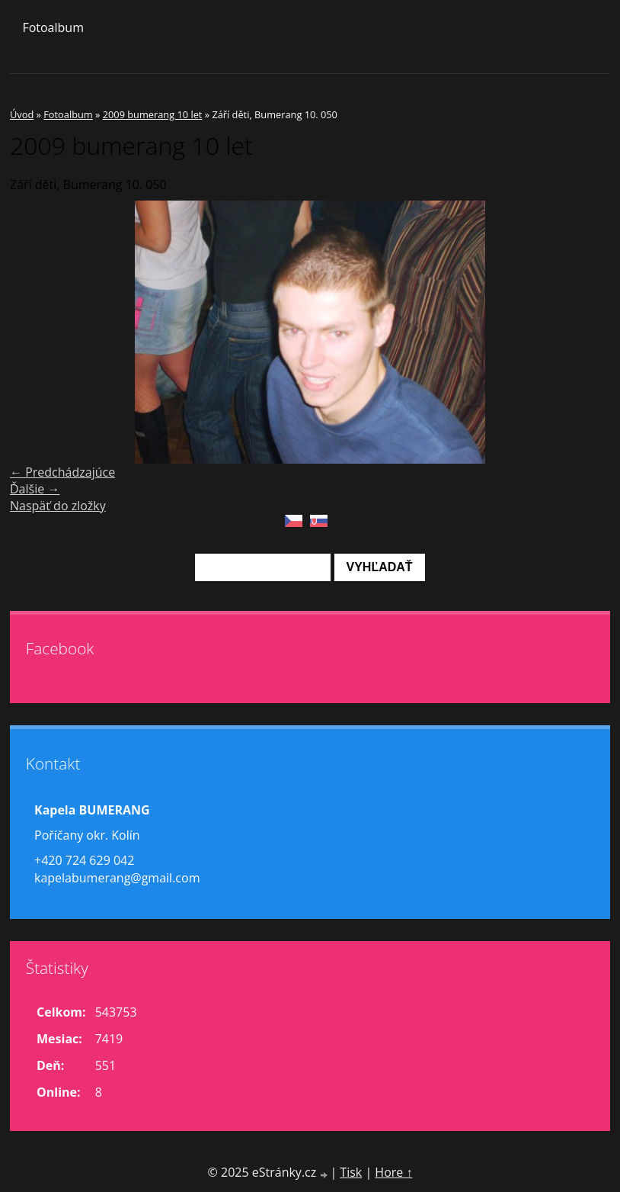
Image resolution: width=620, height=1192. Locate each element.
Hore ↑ (393, 1172)
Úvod (22, 114)
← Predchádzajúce (62, 472)
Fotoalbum (53, 27)
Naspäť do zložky (58, 505)
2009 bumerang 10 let (153, 114)
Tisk (351, 1172)
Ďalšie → (34, 488)
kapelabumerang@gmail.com (117, 877)
